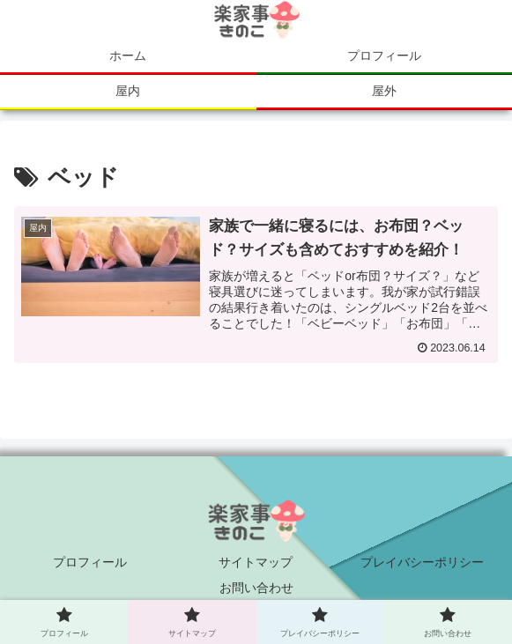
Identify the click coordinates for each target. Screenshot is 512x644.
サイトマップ (256, 562)
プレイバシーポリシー (422, 562)
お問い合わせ (256, 588)
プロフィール (90, 562)
